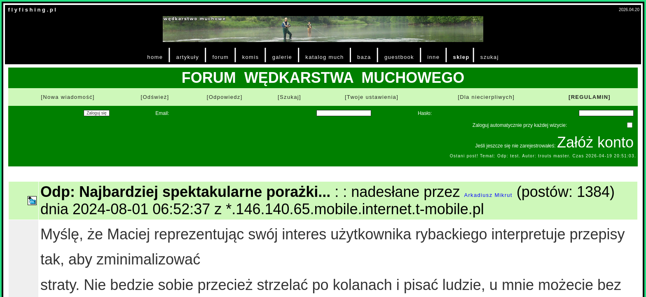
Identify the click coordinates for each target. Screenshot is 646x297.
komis (250, 57)
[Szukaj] (289, 97)
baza (364, 57)
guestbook (399, 57)
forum (220, 57)
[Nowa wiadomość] (67, 97)
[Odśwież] (154, 97)
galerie (282, 57)
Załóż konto (595, 142)
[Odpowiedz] (225, 97)
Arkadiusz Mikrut (488, 195)
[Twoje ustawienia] (371, 97)
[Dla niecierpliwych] (486, 97)
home (155, 57)
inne (433, 57)
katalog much (324, 57)
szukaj (489, 57)
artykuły (187, 57)
